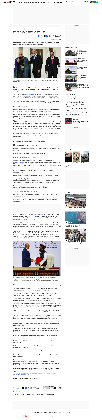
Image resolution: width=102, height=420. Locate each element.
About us (66, 416)
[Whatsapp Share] (41, 36)
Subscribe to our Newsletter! (48, 386)
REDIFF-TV (63, 2)
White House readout (29, 94)
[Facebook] (95, 2)
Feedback (62, 416)
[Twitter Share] (44, 36)
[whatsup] (97, 2)
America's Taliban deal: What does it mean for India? (82, 51)
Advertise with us (40, 416)
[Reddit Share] (50, 36)
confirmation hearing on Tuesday (27, 290)
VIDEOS (67, 192)
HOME (20, 2)
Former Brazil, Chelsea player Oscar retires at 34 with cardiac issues (77, 113)
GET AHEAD (56, 2)
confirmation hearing (18, 162)
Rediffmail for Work (36, 412)
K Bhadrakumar (30, 394)
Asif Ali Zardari (40, 394)
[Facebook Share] (47, 36)
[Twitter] (91, 2)
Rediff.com (34, 416)
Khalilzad (29, 341)
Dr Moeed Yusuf (50, 394)
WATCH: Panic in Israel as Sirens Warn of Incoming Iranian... (75, 208)
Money (55, 412)
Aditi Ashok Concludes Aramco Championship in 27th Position (74, 97)
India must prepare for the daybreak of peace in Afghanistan (83, 86)
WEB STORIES (69, 149)
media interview (29, 361)
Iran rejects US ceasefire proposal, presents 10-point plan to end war (75, 101)
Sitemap (58, 416)
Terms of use (72, 416)
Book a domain (44, 412)
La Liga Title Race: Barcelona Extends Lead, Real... (80, 122)
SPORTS (49, 2)
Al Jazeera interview (37, 214)
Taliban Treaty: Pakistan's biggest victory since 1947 (82, 60)
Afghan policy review (18, 111)
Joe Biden (17, 394)
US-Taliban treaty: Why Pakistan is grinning (82, 77)
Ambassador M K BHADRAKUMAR (22, 36)
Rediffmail (51, 412)
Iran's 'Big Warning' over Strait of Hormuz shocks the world (73, 226)
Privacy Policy (53, 416)
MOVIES (37, 2)
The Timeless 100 (66, 412)
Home (14, 28)
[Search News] (79, 2)
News (18, 28)
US (23, 394)
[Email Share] (39, 36)
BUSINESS (31, 2)
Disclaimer (47, 416)
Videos (60, 412)
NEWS (25, 2)
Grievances (77, 416)
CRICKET (43, 2)
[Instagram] (93, 2)
